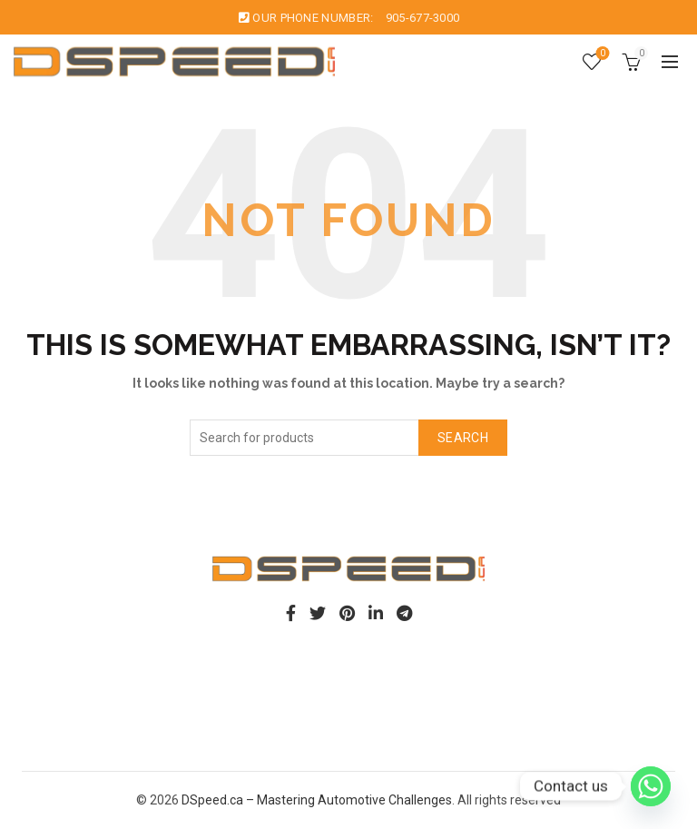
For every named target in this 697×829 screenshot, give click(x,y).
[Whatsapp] (651, 786)
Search (462, 437)
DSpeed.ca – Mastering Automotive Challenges (317, 800)
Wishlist (601, 54)
